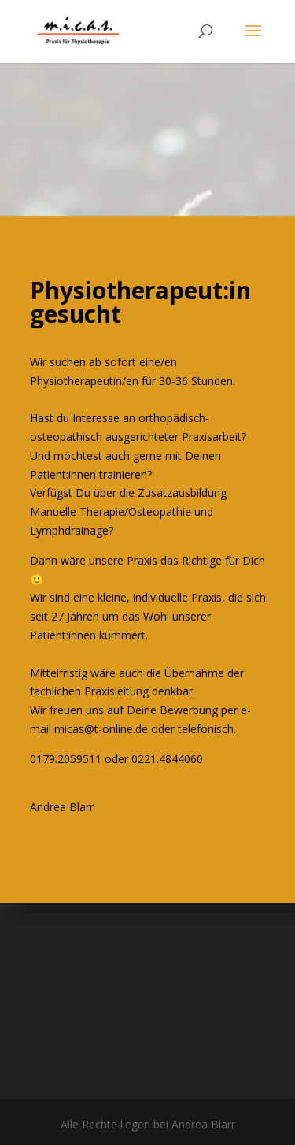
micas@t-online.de (101, 728)
